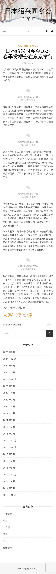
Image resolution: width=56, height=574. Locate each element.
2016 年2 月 (9, 433)
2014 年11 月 (9, 474)
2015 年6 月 (9, 467)
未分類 (6, 527)
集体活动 (34, 46)
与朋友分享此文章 (18, 314)
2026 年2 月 (9, 351)
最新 (5, 520)
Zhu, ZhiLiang (14, 324)
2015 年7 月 (9, 460)
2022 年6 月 (9, 413)
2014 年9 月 (9, 481)
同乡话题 (7, 513)
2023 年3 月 (9, 399)
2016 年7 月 (9, 426)
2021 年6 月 (9, 420)
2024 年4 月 (9, 365)
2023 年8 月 (9, 385)
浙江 (20, 46)
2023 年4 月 (9, 392)
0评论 (50, 324)
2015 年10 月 (9, 447)
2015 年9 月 (9, 454)
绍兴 (26, 46)
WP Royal (34, 568)
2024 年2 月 (9, 372)
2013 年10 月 (9, 494)
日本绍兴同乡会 (28, 10)
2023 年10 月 (9, 379)
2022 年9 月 (9, 406)
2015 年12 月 (9, 440)
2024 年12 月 (9, 358)
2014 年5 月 (9, 488)
